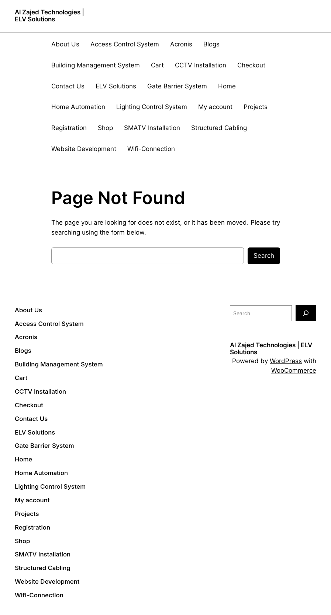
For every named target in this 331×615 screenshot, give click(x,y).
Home (227, 86)
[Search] (306, 313)
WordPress (286, 361)
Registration (69, 127)
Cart (157, 65)
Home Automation (78, 106)
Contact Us (68, 86)
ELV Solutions (116, 86)
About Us (65, 44)
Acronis (181, 44)
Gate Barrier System (177, 86)
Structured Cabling (219, 127)
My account (215, 106)
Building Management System (95, 65)
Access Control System (124, 44)
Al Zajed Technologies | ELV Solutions (49, 15)
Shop (105, 127)
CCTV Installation (200, 65)
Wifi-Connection (151, 148)
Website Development (83, 148)
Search (264, 255)
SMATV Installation (152, 127)
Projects (256, 106)
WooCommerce (293, 370)
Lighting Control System (151, 106)
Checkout (251, 65)
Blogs (211, 44)
